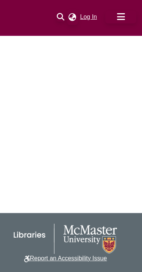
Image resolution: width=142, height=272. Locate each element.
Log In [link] (89, 17)
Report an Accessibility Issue (68, 258)
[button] (61, 17)
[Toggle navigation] (120, 17)
